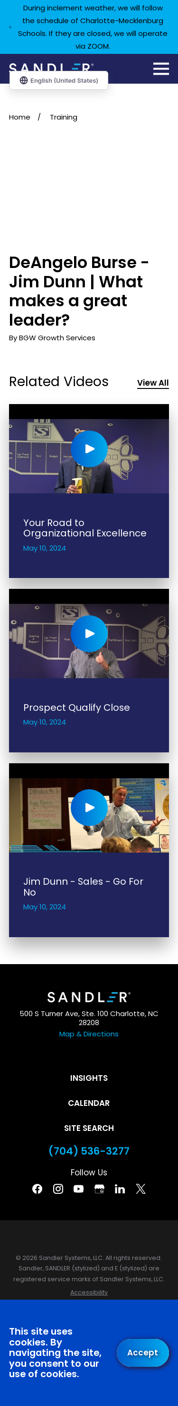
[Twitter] (141, 1189)
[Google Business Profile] (99, 1189)
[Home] (51, 68)
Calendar (89, 1103)
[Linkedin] (120, 1189)
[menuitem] (89, 1292)
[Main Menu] (161, 69)
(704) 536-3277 (89, 1151)
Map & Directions (89, 1034)
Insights (89, 1078)
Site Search (89, 1128)
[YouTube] (79, 1189)
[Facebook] (37, 1189)
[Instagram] (58, 1189)
